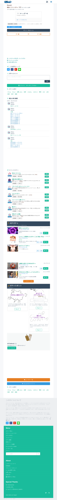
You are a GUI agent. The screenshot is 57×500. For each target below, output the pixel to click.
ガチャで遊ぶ (9, 431)
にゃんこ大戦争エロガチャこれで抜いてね (32, 236)
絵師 (25, 91)
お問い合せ (8, 472)
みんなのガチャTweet (11, 446)
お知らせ (8, 474)
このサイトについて (11, 463)
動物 (40, 91)
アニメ (14, 91)
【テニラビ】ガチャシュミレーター (21, 186)
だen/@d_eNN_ (10, 487)
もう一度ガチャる (28, 30)
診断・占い (19, 91)
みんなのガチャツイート (28, 383)
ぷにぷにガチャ (16, 193)
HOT (12, 94)
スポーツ (35, 91)
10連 (39, 34)
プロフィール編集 (10, 444)
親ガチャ (14, 206)
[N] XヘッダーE (14, 106)
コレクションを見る (13, 60)
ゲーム (9, 91)
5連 (17, 34)
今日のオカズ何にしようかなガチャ (30, 272)
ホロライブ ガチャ (24, 245)
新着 (16, 94)
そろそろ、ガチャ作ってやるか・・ (28, 85)
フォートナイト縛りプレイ (18, 199)
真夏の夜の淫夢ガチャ (17, 179)
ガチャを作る (9, 435)
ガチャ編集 (8, 439)
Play (46, 233)
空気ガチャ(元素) (16, 214)
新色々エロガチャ (24, 228)
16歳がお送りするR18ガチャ (28, 263)
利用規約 (8, 465)
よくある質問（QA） (11, 470)
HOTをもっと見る (28, 281)
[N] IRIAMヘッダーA (15, 129)
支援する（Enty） (11, 476)
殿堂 (9, 94)
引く (47, 200)
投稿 (47, 81)
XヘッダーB (24, 13)
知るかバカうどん (16, 173)
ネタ (44, 91)
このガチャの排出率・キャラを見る (16, 58)
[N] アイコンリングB (16, 135)
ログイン (8, 450)
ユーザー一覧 (28, 379)
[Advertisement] (28, 45)
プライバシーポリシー (11, 468)
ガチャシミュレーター (11, 433)
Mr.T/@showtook (10, 484)
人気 (47, 91)
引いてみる (11, 348)
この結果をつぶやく (14, 27)
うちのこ (29, 91)
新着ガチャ (8, 442)
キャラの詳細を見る (22, 19)
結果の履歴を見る (12, 62)
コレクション (9, 437)
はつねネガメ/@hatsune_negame (14, 489)
